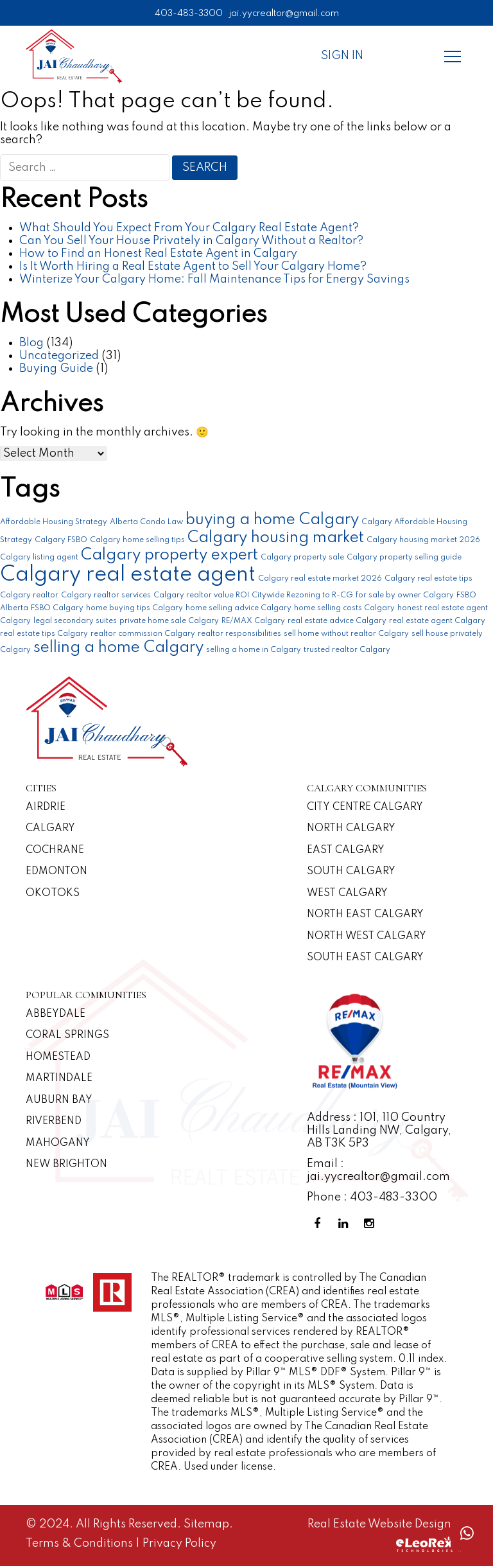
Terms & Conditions (80, 1543)
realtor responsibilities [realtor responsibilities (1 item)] (239, 634)
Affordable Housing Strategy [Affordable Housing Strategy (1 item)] (53, 522)
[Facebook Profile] (320, 1224)
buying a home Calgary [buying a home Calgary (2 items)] (272, 520)
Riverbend (54, 1121)
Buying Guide (56, 368)
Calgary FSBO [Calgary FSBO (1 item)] (61, 540)
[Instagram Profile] (371, 1224)
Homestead (58, 1057)
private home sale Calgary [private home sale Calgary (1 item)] (169, 621)
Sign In (342, 56)
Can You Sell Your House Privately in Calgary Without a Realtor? (191, 241)
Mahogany (58, 1143)
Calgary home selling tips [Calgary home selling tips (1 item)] (137, 540)
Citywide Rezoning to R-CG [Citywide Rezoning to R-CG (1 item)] (302, 595)
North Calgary (351, 828)
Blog (31, 343)
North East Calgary (365, 915)
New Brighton (66, 1164)
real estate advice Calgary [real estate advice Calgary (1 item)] (337, 621)
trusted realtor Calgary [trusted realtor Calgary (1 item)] (347, 650)
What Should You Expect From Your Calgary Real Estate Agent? (189, 228)
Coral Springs (67, 1035)
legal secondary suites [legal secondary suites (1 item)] (75, 621)
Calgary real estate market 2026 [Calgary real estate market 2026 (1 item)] (320, 579)
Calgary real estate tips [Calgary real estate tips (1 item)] (428, 579)
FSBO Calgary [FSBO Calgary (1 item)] (57, 608)
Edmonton (56, 872)
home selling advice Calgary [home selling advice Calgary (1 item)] (238, 608)
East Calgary (346, 850)
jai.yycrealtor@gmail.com (284, 13)
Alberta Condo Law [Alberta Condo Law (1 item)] (146, 522)
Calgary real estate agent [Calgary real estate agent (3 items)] (127, 575)
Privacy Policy (179, 1543)
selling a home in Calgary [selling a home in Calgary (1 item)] (253, 650)
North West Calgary (366, 936)
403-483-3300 (189, 13)
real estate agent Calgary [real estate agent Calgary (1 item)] (437, 621)
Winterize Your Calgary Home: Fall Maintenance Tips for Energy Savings (214, 279)
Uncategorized (59, 356)
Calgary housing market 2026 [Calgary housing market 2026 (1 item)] (423, 540)
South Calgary (351, 872)
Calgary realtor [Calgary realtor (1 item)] (29, 595)
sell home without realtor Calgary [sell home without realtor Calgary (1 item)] (346, 634)
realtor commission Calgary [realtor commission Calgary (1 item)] (143, 634)
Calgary (50, 828)
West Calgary (347, 893)
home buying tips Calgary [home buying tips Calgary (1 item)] (134, 608)
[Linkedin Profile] (345, 1224)
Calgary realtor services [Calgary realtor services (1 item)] (106, 595)
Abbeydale (55, 1014)
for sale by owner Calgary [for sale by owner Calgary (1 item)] (405, 595)
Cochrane (55, 850)
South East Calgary (365, 958)
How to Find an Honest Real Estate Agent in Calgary (158, 254)
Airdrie (45, 807)
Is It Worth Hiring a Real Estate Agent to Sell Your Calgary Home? (193, 266)
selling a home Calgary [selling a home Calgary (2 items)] (118, 648)
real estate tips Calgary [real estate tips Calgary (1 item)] (44, 634)
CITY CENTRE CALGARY (365, 807)
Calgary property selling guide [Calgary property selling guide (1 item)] (404, 557)
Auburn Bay (59, 1100)
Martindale (59, 1078)
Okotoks (53, 893)
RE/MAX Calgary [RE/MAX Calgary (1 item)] (253, 621)
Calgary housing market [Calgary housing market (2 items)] (275, 538)
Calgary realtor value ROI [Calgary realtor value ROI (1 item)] (201, 595)
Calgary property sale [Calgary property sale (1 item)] (302, 557)
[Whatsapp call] (467, 1534)
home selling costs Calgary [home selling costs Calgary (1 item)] (344, 608)
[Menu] (452, 56)
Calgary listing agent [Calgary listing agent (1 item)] (39, 557)
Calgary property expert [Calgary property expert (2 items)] (169, 555)
